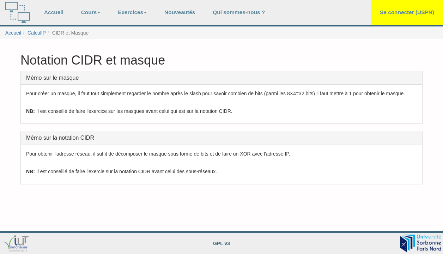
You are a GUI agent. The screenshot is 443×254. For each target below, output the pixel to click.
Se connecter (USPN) (407, 12)
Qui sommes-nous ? (239, 12)
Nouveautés (179, 12)
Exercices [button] (132, 12)
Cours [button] (90, 12)
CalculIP (37, 33)
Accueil (53, 12)
